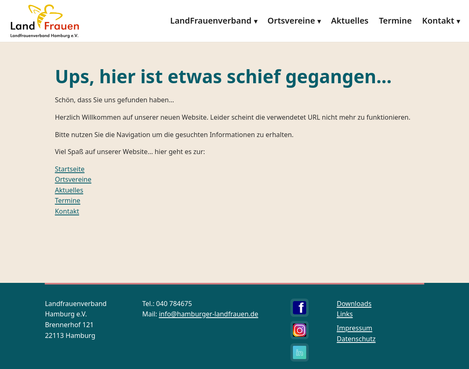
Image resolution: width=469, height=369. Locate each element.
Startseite (70, 169)
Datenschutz (356, 338)
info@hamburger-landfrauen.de (208, 313)
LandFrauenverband (210, 20)
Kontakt (438, 20)
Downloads (354, 303)
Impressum (354, 328)
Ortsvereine (291, 20)
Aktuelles (349, 20)
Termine (395, 20)
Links (345, 313)
